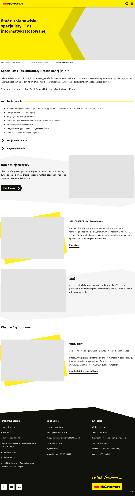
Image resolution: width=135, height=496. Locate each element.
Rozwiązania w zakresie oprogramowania (109, 438)
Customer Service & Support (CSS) (106, 448)
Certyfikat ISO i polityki (101, 454)
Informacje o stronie (9, 427)
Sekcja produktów (99, 432)
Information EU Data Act (10, 438)
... (25, 63)
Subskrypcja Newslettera (57, 432)
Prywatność (6, 432)
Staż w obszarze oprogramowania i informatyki (41, 63)
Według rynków (98, 427)
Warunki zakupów (8, 452)
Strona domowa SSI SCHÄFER (10, 63)
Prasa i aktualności (54, 443)
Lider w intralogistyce (55, 427)
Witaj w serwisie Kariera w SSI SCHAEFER (63, 438)
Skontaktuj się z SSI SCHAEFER (59, 454)
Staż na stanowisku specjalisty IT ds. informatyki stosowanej (66, 63)
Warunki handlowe (8, 457)
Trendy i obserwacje (100, 443)
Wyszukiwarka (52, 448)
